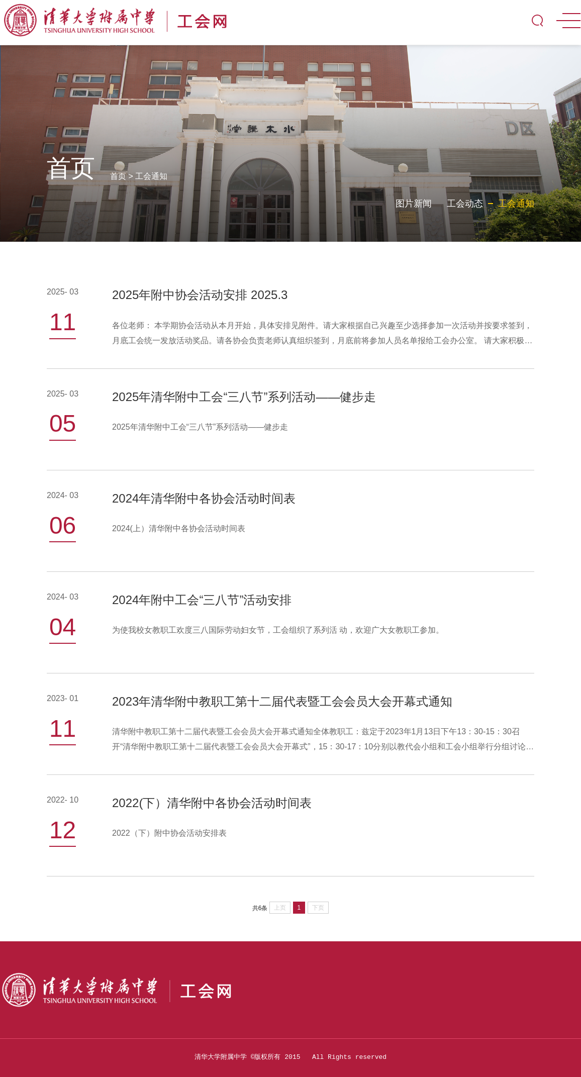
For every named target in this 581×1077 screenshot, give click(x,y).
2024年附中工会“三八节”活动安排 (202, 600)
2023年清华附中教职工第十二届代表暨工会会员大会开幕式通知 (282, 701)
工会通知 (151, 176)
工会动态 (465, 204)
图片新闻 (414, 204)
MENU (568, 21)
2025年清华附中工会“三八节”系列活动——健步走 (244, 397)
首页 (118, 176)
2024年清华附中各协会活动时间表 (204, 498)
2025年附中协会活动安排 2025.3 (199, 295)
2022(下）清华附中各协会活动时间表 (212, 803)
